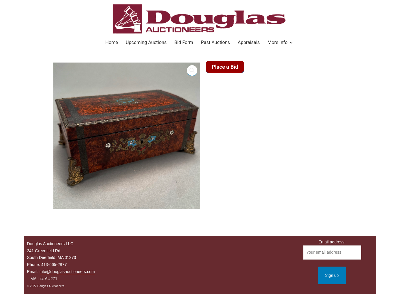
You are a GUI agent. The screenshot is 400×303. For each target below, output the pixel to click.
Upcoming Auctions (146, 42)
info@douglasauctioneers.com (67, 271)
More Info (277, 42)
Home (111, 42)
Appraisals (249, 42)
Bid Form (183, 42)
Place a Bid (225, 67)
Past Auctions (215, 42)
